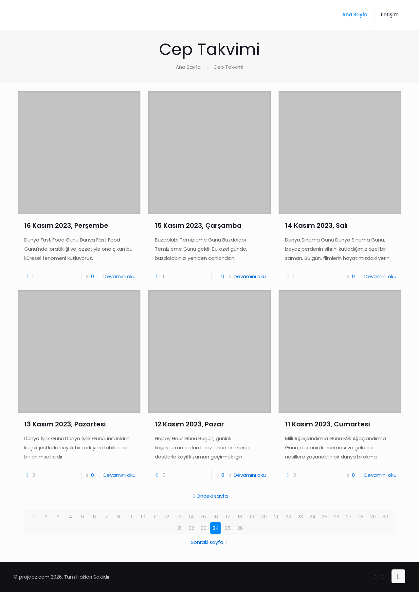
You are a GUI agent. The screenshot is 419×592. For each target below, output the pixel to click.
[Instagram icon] (382, 576)
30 (385, 516)
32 (191, 528)
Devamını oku (119, 276)
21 (276, 516)
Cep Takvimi (228, 66)
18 (240, 516)
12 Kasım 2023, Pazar (189, 424)
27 (349, 516)
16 (215, 516)
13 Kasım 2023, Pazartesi (65, 424)
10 (143, 516)
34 (215, 528)
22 (288, 516)
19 (252, 516)
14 (191, 516)
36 (240, 528)
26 (336, 516)
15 (203, 516)
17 (228, 516)
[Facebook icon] (375, 576)
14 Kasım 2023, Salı (316, 225)
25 (325, 516)
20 (264, 516)
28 (361, 516)
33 (204, 528)
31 (179, 528)
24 (313, 516)
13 (179, 516)
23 (300, 516)
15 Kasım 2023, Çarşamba (198, 225)
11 (155, 516)
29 (373, 516)
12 (167, 516)
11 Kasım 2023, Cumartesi (327, 424)
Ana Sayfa (188, 66)
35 (228, 528)
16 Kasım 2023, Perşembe (66, 225)
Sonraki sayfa (209, 542)
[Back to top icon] (398, 576)
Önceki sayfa (209, 496)
